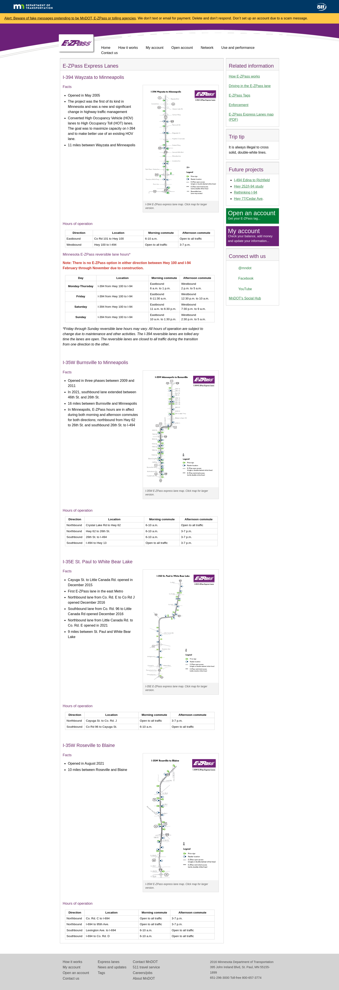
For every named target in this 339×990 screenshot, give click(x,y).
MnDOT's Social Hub (245, 298)
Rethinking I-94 (245, 192)
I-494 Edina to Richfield (252, 180)
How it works (128, 47)
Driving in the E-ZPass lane (250, 86)
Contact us (109, 53)
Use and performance (238, 47)
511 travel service (146, 967)
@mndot (244, 268)
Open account (182, 47)
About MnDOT (144, 978)
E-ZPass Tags (239, 95)
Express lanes (109, 962)
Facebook (245, 278)
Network (207, 47)
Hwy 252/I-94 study (249, 186)
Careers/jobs (142, 973)
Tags (101, 973)
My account (154, 47)
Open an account (76, 973)
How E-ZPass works (244, 76)
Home (105, 47)
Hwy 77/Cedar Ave (248, 199)
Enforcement (238, 105)
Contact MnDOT (145, 962)
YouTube (245, 289)
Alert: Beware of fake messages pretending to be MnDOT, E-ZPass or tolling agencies (70, 18)
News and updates (112, 967)
